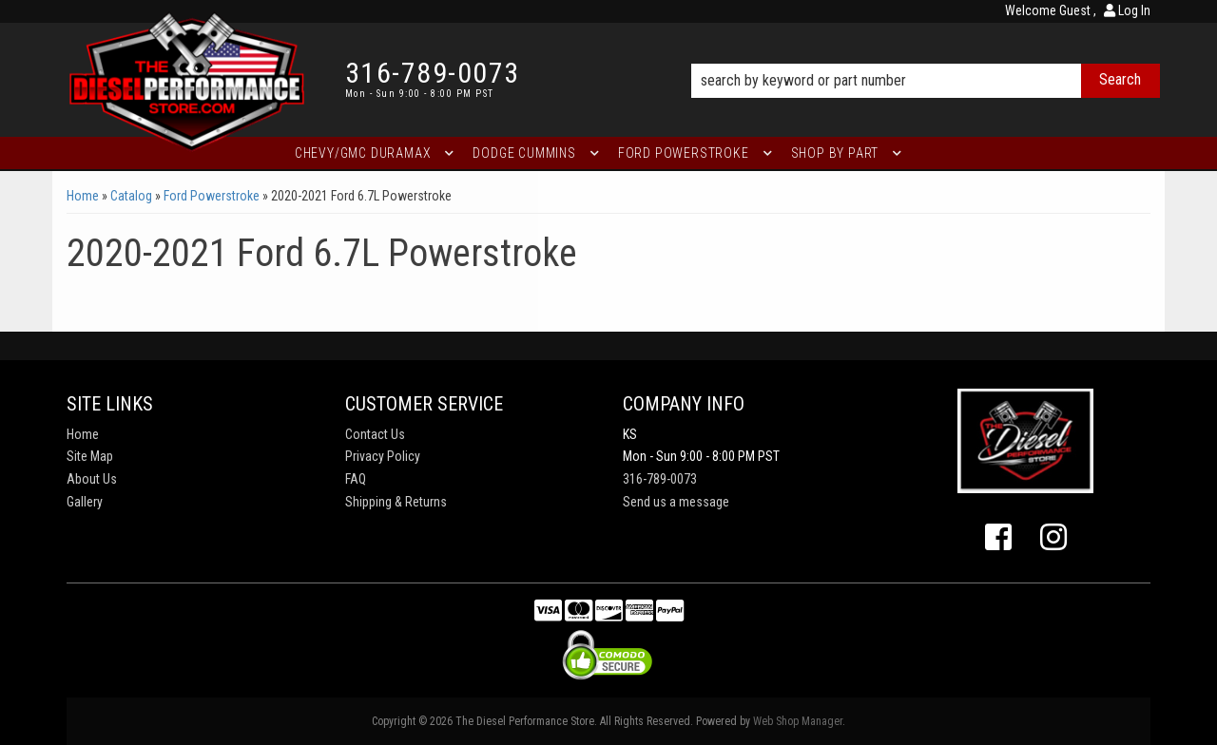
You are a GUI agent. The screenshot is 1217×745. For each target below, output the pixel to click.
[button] (925, 54)
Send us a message (676, 501)
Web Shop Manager (797, 721)
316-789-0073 (660, 479)
